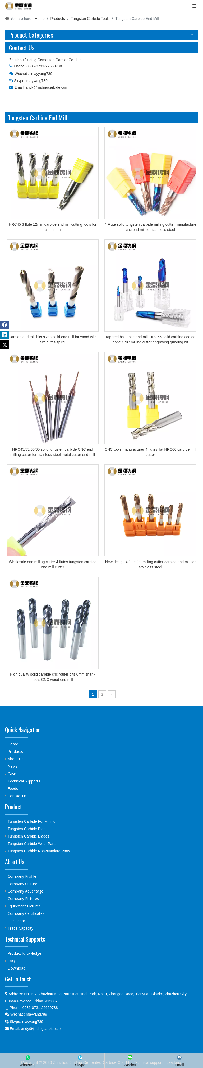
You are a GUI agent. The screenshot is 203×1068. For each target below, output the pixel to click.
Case (12, 773)
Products (15, 751)
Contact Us (17, 795)
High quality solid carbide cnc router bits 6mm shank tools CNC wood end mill (52, 677)
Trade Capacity (20, 928)
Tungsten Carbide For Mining (32, 821)
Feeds (13, 788)
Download (16, 968)
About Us (16, 758)
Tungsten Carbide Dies (26, 829)
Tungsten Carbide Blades (28, 836)
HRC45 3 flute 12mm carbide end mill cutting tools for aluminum (52, 227)
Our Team (16, 920)
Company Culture (22, 883)
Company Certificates (26, 913)
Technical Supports (24, 781)
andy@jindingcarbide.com (47, 87)
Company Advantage (25, 891)
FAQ (11, 960)
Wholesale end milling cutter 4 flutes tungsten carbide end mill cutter (52, 564)
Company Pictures (23, 898)
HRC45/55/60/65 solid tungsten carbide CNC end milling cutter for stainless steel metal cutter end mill (52, 452)
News (12, 766)
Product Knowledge (24, 953)
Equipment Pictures (24, 905)
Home (13, 743)
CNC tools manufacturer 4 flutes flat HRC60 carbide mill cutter (150, 452)
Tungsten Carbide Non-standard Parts (39, 851)
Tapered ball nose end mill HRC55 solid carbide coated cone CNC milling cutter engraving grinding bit (150, 339)
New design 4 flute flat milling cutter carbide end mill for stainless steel (150, 564)
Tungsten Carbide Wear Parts (32, 843)
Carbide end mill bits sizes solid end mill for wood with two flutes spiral (52, 339)
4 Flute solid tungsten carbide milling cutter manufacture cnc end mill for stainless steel (150, 227)
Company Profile (22, 876)
